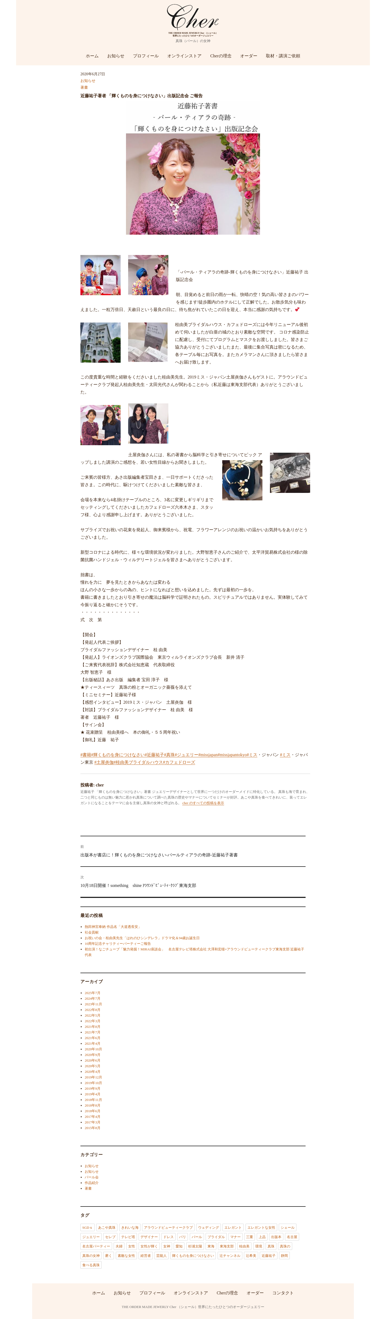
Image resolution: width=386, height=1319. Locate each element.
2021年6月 (93, 1038)
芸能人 (161, 1256)
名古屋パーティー (96, 1246)
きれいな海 (130, 1228)
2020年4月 (93, 1072)
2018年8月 (93, 1105)
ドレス (168, 1237)
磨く (108, 1256)
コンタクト (283, 1292)
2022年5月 (93, 1015)
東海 (210, 1246)
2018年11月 (93, 1100)
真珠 (271, 1246)
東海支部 (227, 1246)
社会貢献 (92, 932)
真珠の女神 (91, 1256)
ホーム (92, 56)
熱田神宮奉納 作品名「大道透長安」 (113, 927)
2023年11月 (93, 1004)
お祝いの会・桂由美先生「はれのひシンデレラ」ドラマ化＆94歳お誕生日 (142, 938)
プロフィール (146, 56)
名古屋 (292, 1237)
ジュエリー (91, 1237)
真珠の (285, 1246)
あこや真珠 (107, 1228)
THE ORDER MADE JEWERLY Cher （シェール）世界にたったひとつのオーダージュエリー (193, 1307)
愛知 (179, 1246)
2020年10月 (93, 1049)
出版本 (276, 1237)
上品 (262, 1237)
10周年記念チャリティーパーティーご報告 (118, 944)
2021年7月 (93, 1032)
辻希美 (251, 1256)
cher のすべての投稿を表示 (203, 803)
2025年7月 (93, 993)
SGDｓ (87, 1228)
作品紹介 (92, 1183)
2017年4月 (93, 1117)
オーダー (248, 56)
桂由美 (244, 1246)
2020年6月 (93, 1060)
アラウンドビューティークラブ (168, 1228)
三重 (249, 1237)
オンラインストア (184, 56)
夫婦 (119, 1246)
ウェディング (208, 1228)
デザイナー (149, 1237)
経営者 (145, 1256)
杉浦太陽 (195, 1246)
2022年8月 (93, 1010)
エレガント (233, 1228)
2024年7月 (93, 998)
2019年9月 (93, 1088)
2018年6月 (93, 1111)
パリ (182, 1237)
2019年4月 (93, 1094)
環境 (258, 1246)
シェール (288, 1228)
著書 (84, 87)
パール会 (92, 1177)
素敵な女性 (126, 1256)
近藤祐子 (269, 1256)
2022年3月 (93, 1021)
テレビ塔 (128, 1237)
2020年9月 (93, 1055)
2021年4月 (93, 1043)
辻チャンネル (230, 1256)
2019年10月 (93, 1083)
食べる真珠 (91, 1265)
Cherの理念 (220, 56)
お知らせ (115, 56)
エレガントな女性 (261, 1228)
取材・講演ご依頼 (283, 56)
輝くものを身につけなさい (193, 1256)
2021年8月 (93, 1027)
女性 (131, 1246)
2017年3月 (93, 1122)
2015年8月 (93, 1128)
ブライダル (216, 1237)
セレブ (110, 1237)
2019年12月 (93, 1077)
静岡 (284, 1256)
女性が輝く (149, 1246)
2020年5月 (93, 1066)
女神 (166, 1246)
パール (197, 1237)
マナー (235, 1237)
